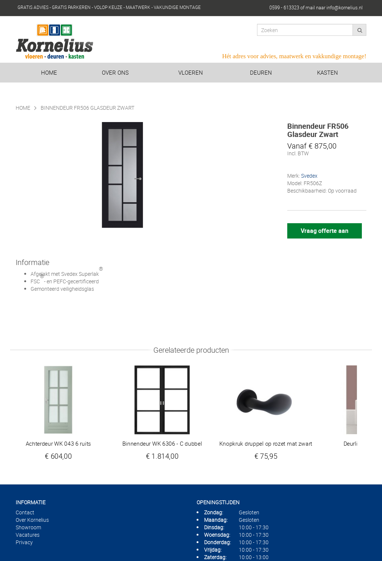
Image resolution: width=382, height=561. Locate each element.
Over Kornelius (32, 519)
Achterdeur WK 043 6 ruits (58, 443)
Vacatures (28, 534)
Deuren (261, 72)
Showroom (28, 527)
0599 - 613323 (284, 7)
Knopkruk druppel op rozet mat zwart (265, 443)
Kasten (327, 72)
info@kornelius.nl (344, 7)
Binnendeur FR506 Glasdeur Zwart (87, 107)
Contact (25, 512)
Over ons (115, 72)
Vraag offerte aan (324, 231)
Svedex (309, 175)
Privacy (24, 542)
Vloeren (190, 72)
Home (49, 72)
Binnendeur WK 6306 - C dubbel (162, 443)
